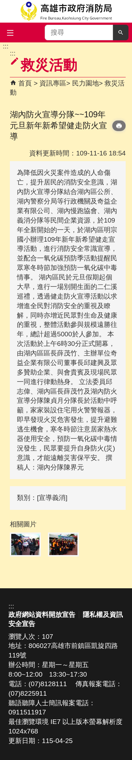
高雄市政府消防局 (66, 11)
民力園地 (85, 83)
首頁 (25, 83)
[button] (120, 32)
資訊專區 (52, 83)
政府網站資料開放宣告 (41, 614)
